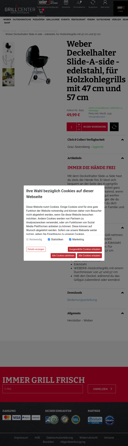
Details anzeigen (36, 249)
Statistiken (57, 239)
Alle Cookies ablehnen (63, 255)
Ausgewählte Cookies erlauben (84, 249)
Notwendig (36, 239)
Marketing (78, 239)
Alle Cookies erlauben (89, 255)
